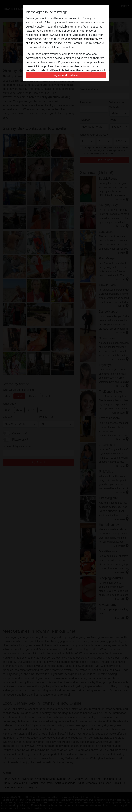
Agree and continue (66, 75)
